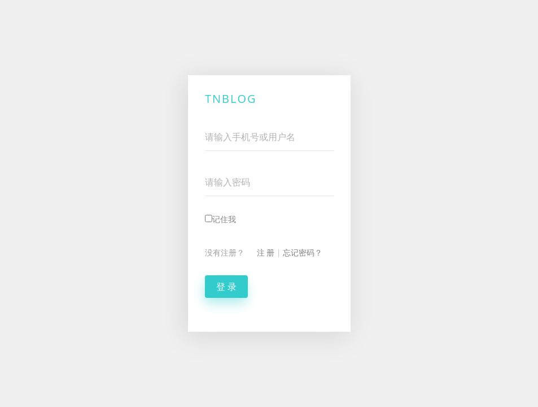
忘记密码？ (302, 252)
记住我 (220, 219)
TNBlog (231, 98)
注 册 (266, 252)
